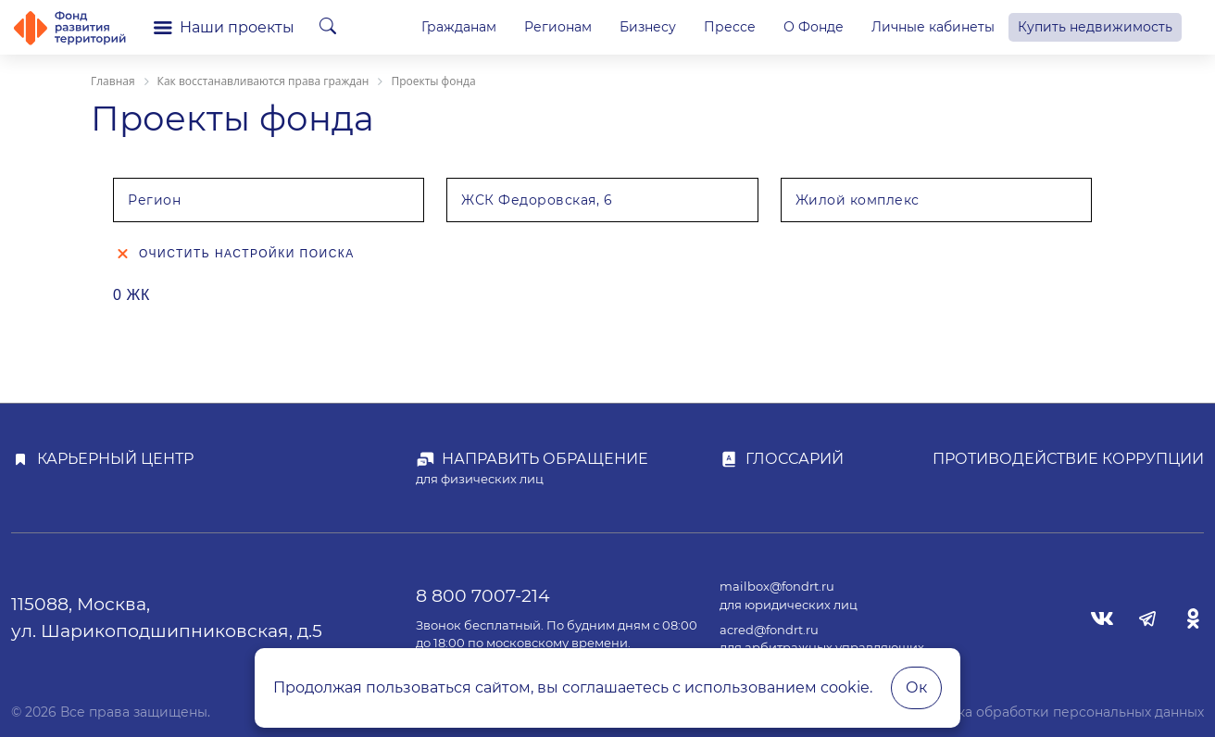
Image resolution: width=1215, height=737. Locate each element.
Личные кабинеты (933, 27)
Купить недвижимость (1095, 27)
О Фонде (813, 27)
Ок (916, 687)
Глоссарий (794, 459)
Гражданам (458, 27)
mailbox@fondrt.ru (777, 586)
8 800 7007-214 (483, 595)
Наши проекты (224, 27)
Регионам (558, 27)
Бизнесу (648, 27)
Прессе (730, 27)
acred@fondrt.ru (769, 630)
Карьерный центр (115, 459)
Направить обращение (545, 459)
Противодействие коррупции (1068, 459)
